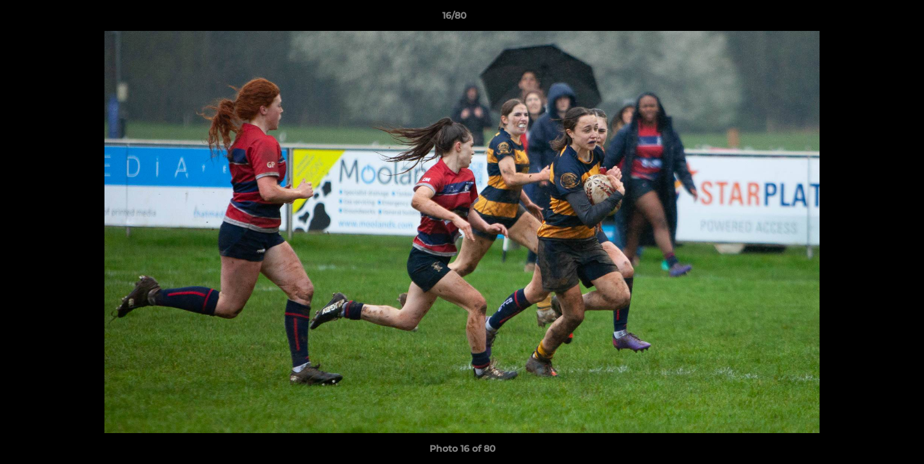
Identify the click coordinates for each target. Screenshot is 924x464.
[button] (870, 18)
